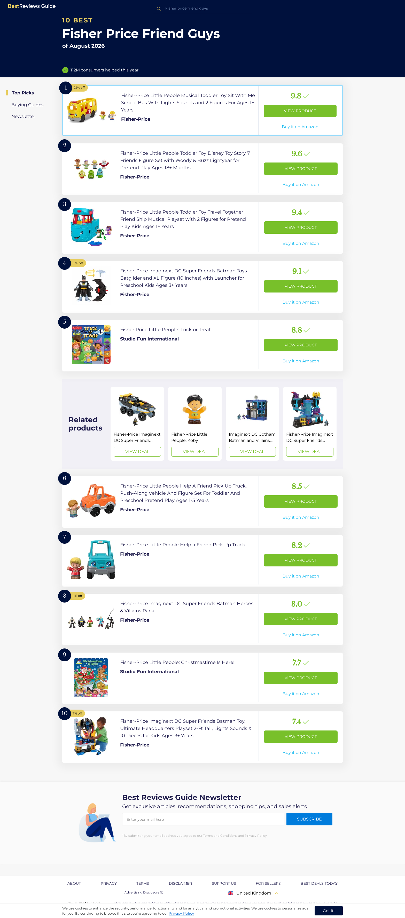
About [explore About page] (74, 883)
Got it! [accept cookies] (328, 910)
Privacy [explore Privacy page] (109, 883)
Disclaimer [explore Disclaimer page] (180, 883)
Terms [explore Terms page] (142, 883)
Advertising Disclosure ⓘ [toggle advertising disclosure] (143, 892)
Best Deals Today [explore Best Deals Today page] (319, 883)
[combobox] (202, 8)
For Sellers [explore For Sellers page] (268, 883)
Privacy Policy (181, 913)
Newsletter (23, 116)
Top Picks (23, 92)
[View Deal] (137, 424)
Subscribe (309, 819)
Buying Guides (27, 104)
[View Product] (202, 110)
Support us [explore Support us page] (224, 883)
